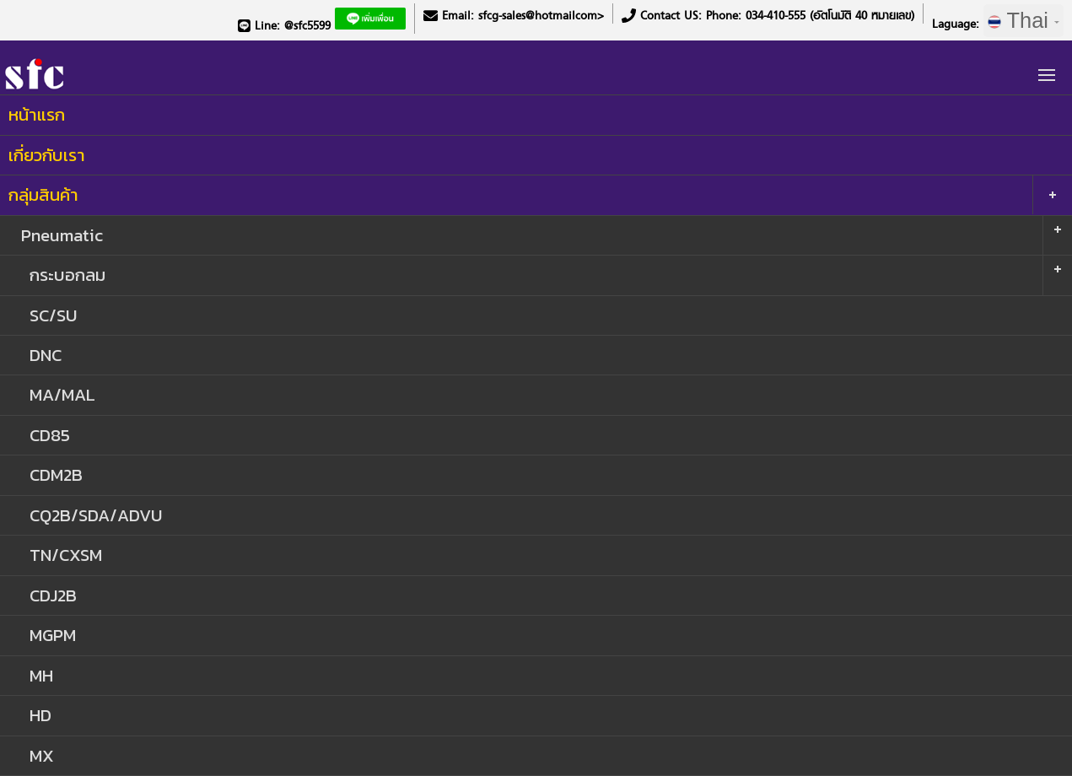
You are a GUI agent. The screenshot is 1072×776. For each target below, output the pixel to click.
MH (41, 675)
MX (42, 755)
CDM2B (56, 474)
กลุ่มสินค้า (43, 194)
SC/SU (53, 315)
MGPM (53, 635)
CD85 (50, 435)
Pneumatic (62, 235)
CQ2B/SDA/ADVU (96, 515)
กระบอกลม (67, 274)
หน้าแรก (36, 114)
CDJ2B (53, 595)
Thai (1023, 20)
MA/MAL (62, 394)
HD (40, 715)
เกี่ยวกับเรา (46, 155)
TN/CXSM (66, 555)
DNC (46, 355)
